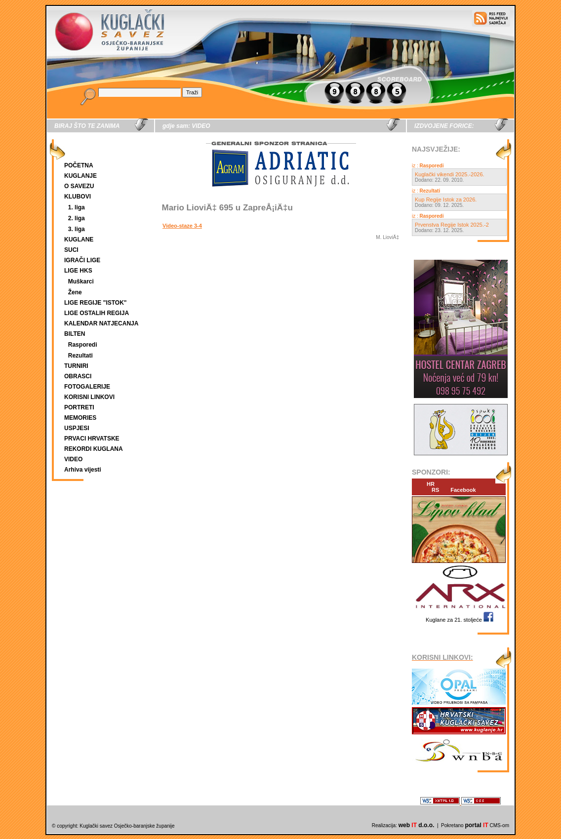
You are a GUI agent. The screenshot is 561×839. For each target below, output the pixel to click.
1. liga (76, 207)
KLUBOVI (77, 196)
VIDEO (73, 459)
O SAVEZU (79, 186)
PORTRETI (79, 407)
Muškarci (81, 281)
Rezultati (80, 355)
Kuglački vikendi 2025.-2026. (449, 174)
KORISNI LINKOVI (89, 397)
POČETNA (78, 165)
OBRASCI (77, 376)
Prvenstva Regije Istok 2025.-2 (452, 225)
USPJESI (76, 428)
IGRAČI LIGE (82, 260)
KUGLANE (78, 239)
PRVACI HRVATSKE (92, 438)
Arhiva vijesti (82, 469)
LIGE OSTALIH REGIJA (96, 313)
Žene (75, 292)
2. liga (76, 218)
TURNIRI (76, 365)
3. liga (76, 229)
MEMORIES (80, 417)
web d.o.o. (417, 825)
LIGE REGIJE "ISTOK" (95, 302)
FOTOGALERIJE (87, 386)
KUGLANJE (80, 175)
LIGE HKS (78, 270)
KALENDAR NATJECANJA (101, 323)
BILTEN (74, 333)
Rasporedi (82, 344)
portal (476, 825)
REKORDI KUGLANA (93, 448)
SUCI (71, 249)
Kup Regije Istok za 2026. (446, 199)
